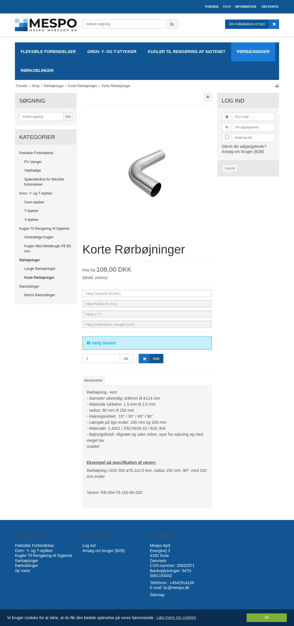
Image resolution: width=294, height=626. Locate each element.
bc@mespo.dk (176, 587)
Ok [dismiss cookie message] (266, 617)
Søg (67, 116)
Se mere (22, 570)
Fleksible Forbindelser (36, 153)
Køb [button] (149, 358)
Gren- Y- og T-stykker (36, 193)
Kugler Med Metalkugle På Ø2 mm (47, 248)
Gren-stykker (34, 202)
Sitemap (157, 594)
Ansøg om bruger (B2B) (243, 151)
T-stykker (31, 211)
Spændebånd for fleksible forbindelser (44, 182)
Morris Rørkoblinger (39, 295)
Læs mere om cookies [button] (176, 617)
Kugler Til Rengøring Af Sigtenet (44, 229)
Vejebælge (32, 170)
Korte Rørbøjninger (39, 278)
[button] (208, 97)
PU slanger (33, 162)
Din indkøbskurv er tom (254, 24)
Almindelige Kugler (39, 237)
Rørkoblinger (29, 286)
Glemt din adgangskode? (244, 146)
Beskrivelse (93, 380)
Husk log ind (243, 137)
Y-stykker (31, 220)
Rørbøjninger (29, 260)
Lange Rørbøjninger (40, 269)
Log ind (230, 168)
